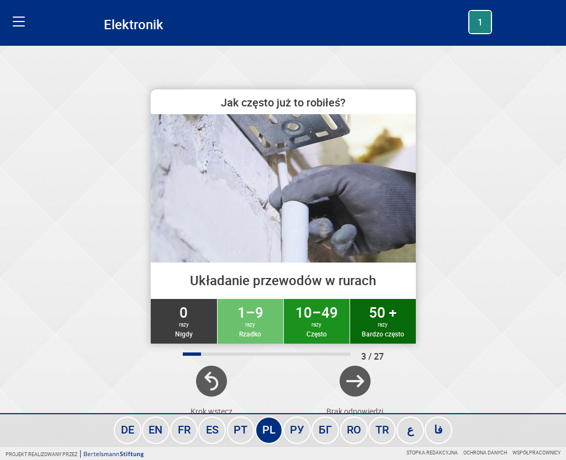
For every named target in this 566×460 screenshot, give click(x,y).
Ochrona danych (485, 452)
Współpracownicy (536, 452)
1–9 (250, 320)
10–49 (316, 320)
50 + (383, 320)
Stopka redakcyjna (432, 452)
